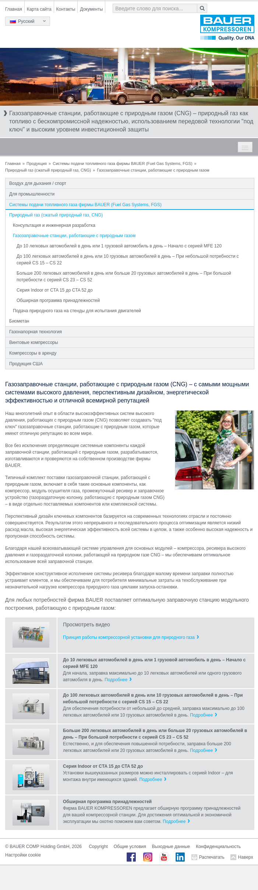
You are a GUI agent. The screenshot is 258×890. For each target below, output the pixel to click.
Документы (91, 9)
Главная (13, 9)
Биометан (19, 321)
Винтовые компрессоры (33, 342)
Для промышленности (31, 194)
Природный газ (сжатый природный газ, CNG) (48, 170)
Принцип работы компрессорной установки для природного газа (129, 637)
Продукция (36, 163)
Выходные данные (171, 846)
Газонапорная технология (35, 331)
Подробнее (116, 679)
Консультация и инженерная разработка (54, 225)
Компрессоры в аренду (33, 353)
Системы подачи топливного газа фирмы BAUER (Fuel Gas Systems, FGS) (122, 163)
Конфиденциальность (218, 846)
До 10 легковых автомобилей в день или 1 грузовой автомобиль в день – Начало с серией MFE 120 (119, 246)
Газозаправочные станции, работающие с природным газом (74, 235)
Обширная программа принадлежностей (58, 300)
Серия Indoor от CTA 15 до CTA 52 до (55, 290)
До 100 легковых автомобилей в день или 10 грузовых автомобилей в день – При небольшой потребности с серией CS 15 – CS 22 (128, 259)
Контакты (65, 9)
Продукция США (26, 363)
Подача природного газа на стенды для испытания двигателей (77, 310)
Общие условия (130, 846)
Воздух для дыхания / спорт (37, 183)
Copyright (98, 846)
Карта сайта (39, 9)
